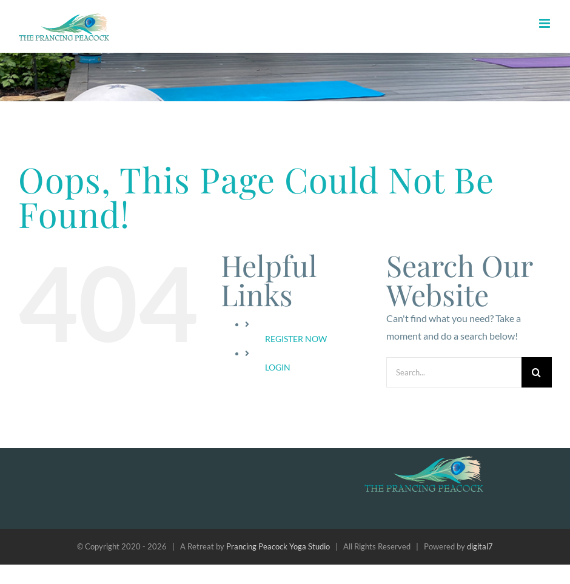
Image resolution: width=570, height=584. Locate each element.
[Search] (536, 372)
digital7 (480, 546)
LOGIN (277, 367)
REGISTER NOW (296, 339)
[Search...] (453, 372)
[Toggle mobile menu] (545, 23)
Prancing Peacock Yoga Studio (278, 546)
